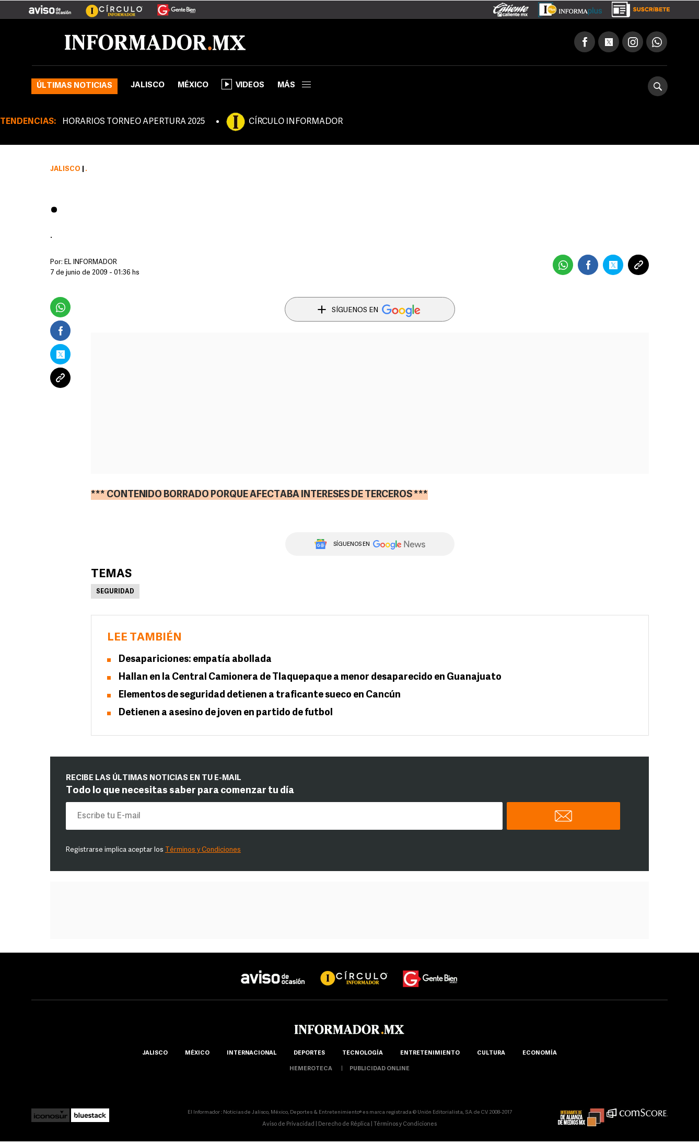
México (193, 85)
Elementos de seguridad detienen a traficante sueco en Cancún (260, 695)
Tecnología (362, 1053)
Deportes (309, 1053)
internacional (251, 1053)
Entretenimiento (430, 1053)
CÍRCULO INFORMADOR (296, 122)
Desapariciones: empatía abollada (195, 660)
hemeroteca (310, 1069)
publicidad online (379, 1069)
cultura (491, 1053)
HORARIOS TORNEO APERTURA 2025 (133, 122)
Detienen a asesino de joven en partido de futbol (226, 713)
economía (539, 1053)
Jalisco (148, 85)
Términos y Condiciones (203, 849)
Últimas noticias (74, 86)
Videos (243, 84)
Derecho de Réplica (344, 1124)
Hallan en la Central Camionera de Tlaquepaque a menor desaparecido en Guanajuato (310, 677)
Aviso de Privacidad (288, 1124)
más (294, 85)
